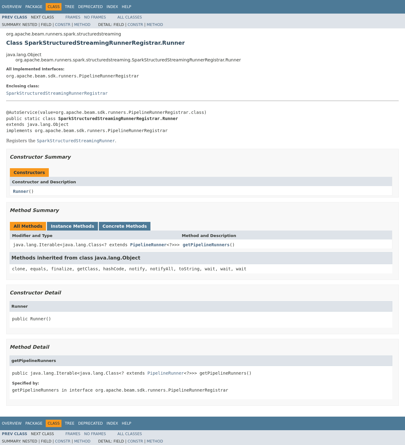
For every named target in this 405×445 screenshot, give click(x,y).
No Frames (95, 17)
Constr (62, 25)
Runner (21, 191)
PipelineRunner (148, 244)
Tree (69, 7)
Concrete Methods (125, 226)
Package (33, 7)
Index (112, 7)
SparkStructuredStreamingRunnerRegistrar (57, 93)
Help (126, 7)
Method (82, 25)
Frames (73, 17)
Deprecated (90, 7)
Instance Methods (72, 226)
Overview (12, 7)
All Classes (129, 17)
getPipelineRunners (206, 244)
